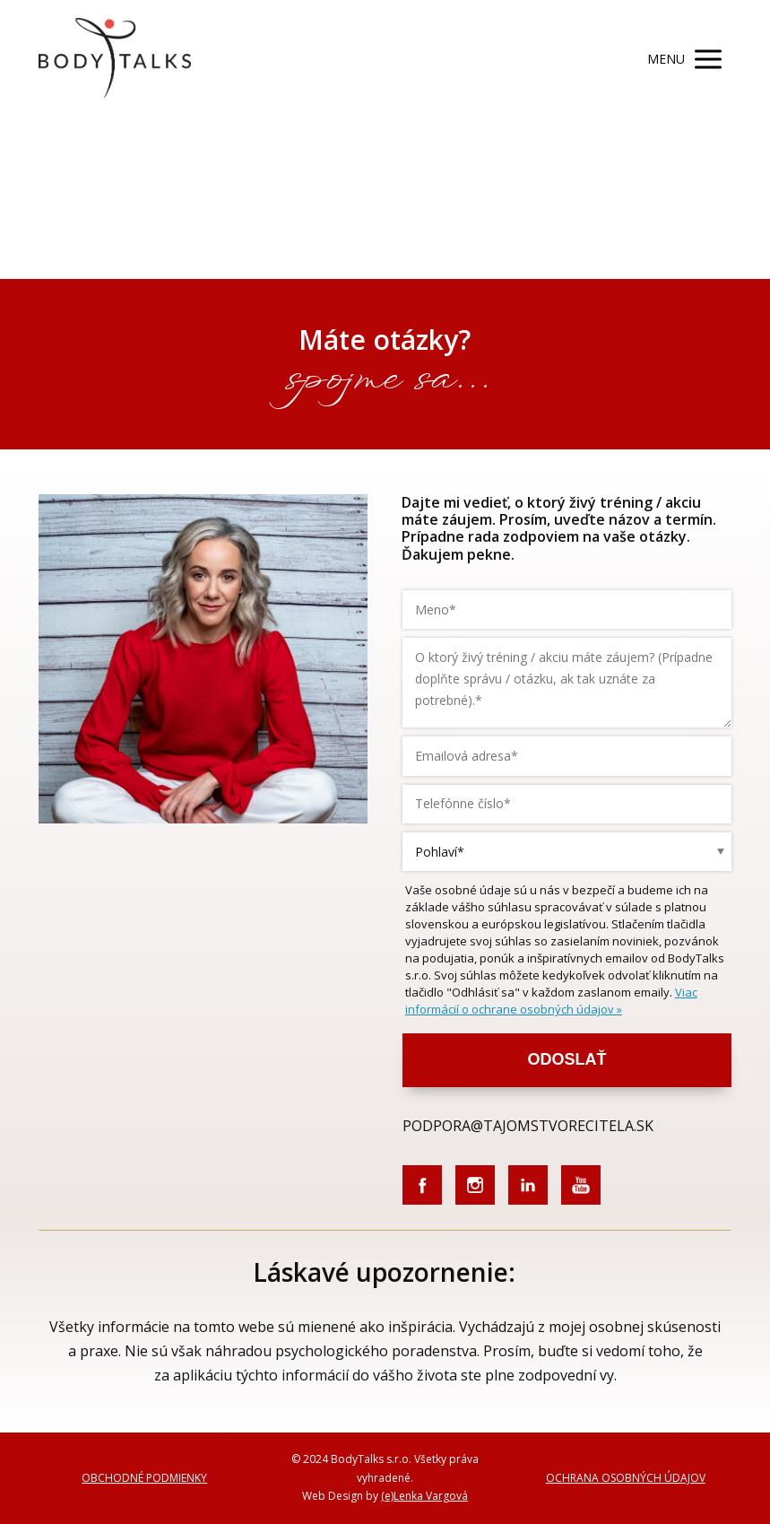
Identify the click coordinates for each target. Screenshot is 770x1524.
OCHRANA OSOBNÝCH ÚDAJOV (625, 1477)
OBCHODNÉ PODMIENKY (144, 1477)
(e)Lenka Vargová (424, 1495)
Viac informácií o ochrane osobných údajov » (551, 1000)
